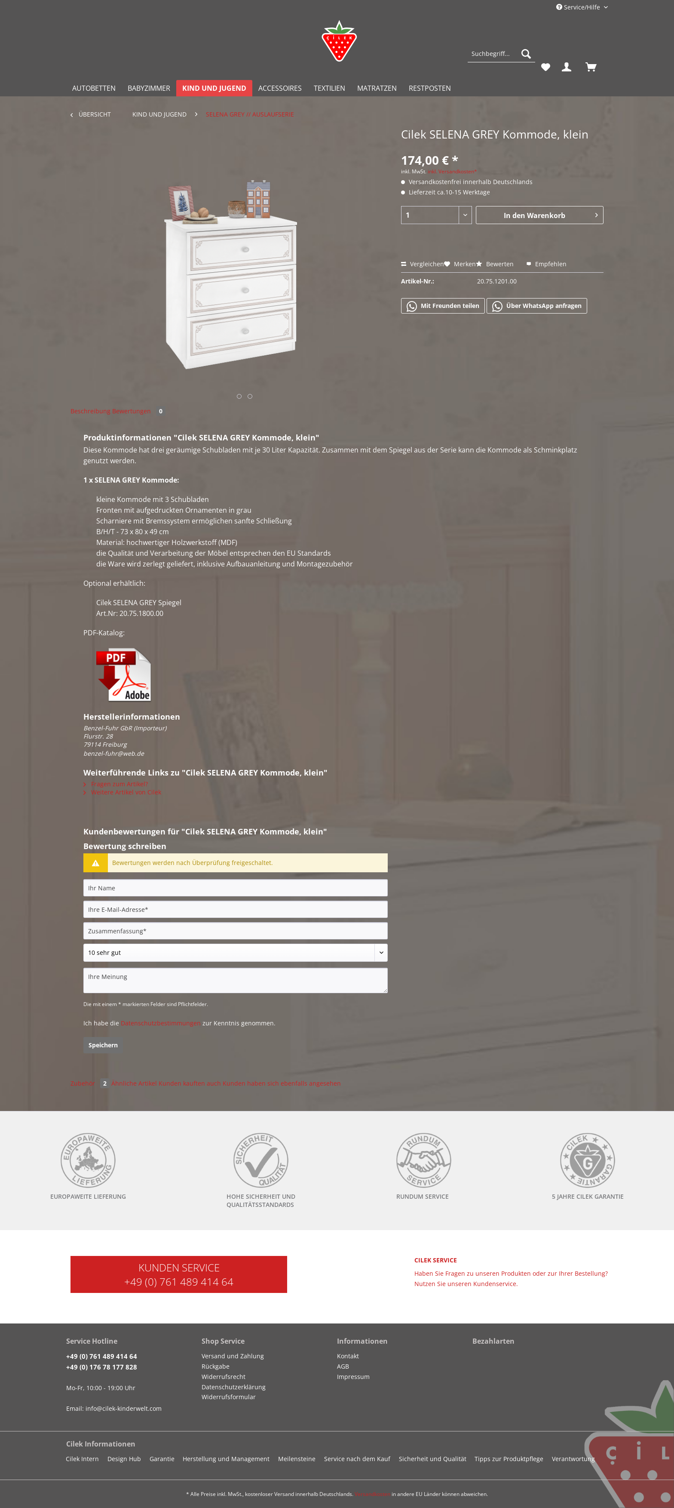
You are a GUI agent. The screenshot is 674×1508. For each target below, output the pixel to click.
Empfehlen (546, 264)
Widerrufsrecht (223, 1377)
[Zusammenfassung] (235, 930)
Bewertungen (138, 411)
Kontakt (348, 1356)
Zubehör (90, 1083)
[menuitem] (501, 58)
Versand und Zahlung (233, 1356)
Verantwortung (573, 1459)
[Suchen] (526, 53)
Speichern (103, 1045)
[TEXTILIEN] (329, 88)
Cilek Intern (82, 1459)
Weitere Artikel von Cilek (122, 792)
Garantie (162, 1459)
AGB (343, 1366)
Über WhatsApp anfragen (537, 306)
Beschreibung (90, 411)
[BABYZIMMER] (149, 88)
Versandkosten (372, 1494)
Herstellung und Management (226, 1459)
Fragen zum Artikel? (115, 784)
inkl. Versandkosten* (452, 171)
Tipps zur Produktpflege (509, 1459)
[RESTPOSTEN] (430, 88)
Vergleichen (422, 264)
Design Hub (124, 1459)
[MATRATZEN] (377, 88)
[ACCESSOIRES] (280, 88)
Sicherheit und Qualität (432, 1459)
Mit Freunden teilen (443, 306)
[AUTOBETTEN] (94, 88)
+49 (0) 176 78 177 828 (101, 1367)
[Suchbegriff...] (501, 53)
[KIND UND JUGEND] (214, 88)
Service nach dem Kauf (357, 1459)
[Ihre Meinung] (235, 980)
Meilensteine (297, 1459)
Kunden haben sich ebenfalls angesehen (282, 1083)
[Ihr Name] (235, 887)
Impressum (353, 1377)
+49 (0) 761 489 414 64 (178, 1281)
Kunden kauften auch (190, 1083)
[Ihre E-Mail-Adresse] (235, 909)
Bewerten (495, 264)
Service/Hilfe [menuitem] (579, 7)
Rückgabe (216, 1366)
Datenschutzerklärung (234, 1387)
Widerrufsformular (229, 1397)
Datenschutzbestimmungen (161, 1023)
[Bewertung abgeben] (235, 953)
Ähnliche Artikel (134, 1083)
